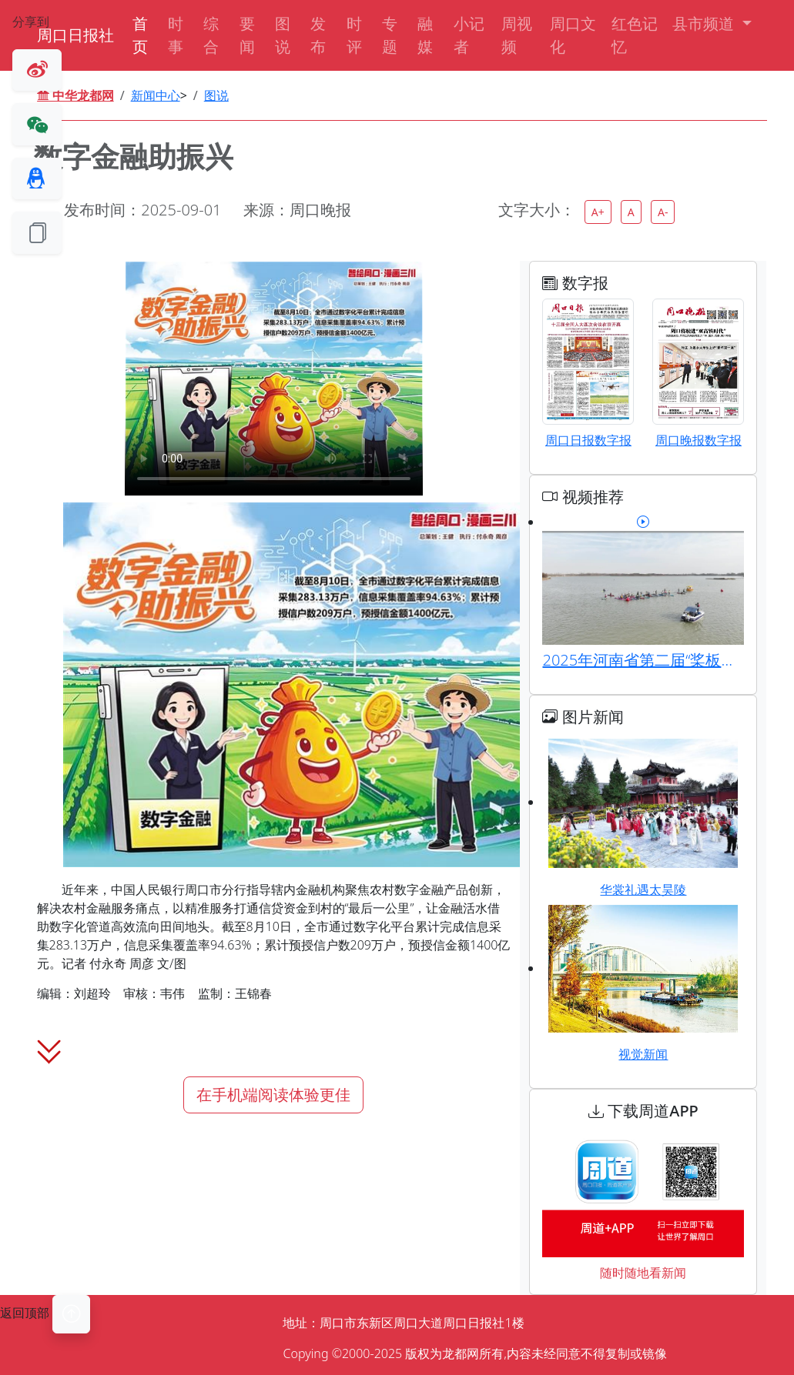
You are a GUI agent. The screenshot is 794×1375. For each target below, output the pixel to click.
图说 (282, 35)
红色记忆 (634, 35)
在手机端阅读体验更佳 (273, 1094)
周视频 (516, 35)
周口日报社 (75, 35)
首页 (140, 35)
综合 (211, 35)
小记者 (469, 35)
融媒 (425, 35)
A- (663, 212)
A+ (598, 212)
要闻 (247, 35)
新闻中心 (155, 95)
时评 (354, 35)
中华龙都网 (75, 95)
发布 (318, 35)
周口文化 (573, 35)
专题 (389, 35)
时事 (175, 35)
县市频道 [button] (705, 23)
